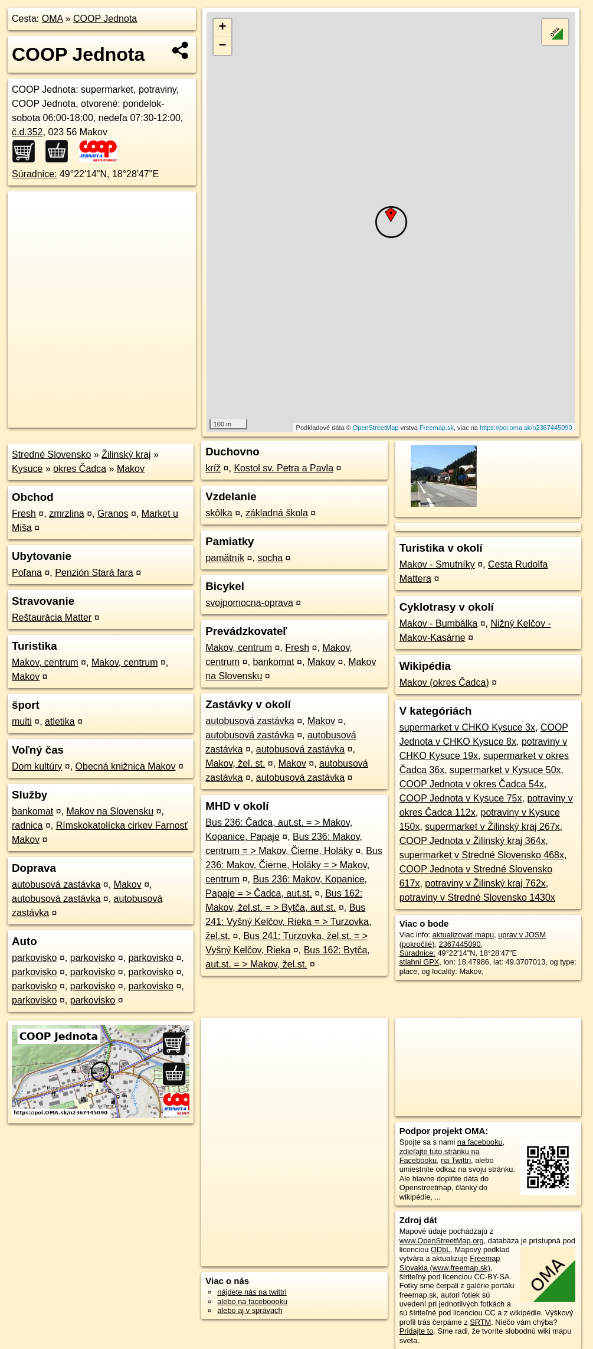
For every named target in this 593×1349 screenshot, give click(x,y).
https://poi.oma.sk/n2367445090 (526, 427)
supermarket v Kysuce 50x (505, 770)
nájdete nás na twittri (251, 1292)
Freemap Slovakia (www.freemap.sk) (449, 1263)
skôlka (218, 513)
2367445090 (460, 944)
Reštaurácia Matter (51, 617)
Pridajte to (416, 1331)
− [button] (223, 46)
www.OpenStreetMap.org (441, 1240)
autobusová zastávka (56, 884)
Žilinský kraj (126, 454)
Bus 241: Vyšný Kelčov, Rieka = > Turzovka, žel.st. (288, 921)
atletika (60, 721)
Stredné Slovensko (51, 454)
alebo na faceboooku (252, 1301)
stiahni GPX (419, 961)
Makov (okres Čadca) (444, 682)
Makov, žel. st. (235, 763)
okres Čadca (79, 469)
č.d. (27, 132)
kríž (213, 468)
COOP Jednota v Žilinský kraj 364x (472, 841)
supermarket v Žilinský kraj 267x (492, 827)
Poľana (27, 573)
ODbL (440, 1249)
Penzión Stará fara (94, 573)
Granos (112, 514)
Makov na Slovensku (110, 811)
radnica (27, 825)
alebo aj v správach (249, 1310)
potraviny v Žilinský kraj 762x (485, 883)
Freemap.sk (437, 427)
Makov (131, 469)
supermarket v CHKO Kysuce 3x (467, 727)
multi (22, 721)
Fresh (24, 514)
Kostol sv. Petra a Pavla (283, 468)
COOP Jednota (105, 19)
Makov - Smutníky (437, 564)
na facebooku (480, 1142)
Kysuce (27, 469)
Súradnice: (34, 174)
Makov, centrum (45, 662)
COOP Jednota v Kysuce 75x (460, 798)
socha (270, 558)
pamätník (224, 558)
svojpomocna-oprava (249, 603)
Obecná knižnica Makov (126, 766)
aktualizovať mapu (463, 934)
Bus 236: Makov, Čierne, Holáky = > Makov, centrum (293, 865)
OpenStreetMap (376, 427)
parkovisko (34, 958)
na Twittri (456, 1160)
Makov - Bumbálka (438, 623)
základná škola (276, 513)
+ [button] (223, 28)
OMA (52, 19)
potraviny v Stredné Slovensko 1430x (477, 897)
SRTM (480, 1322)
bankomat (32, 811)
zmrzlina (66, 514)
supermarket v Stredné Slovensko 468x (481, 855)
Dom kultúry (37, 766)
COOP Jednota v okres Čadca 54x (471, 784)
